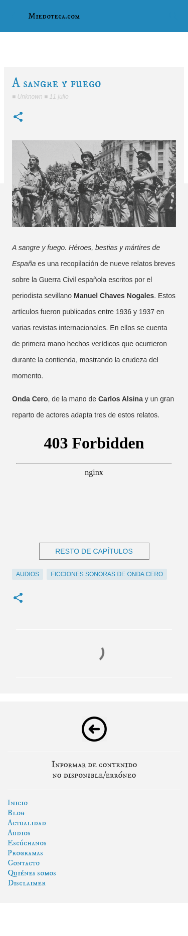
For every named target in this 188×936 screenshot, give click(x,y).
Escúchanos (27, 843)
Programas (25, 853)
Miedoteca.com (54, 16)
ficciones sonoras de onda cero (107, 574)
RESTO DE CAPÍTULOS (94, 551)
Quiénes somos (32, 873)
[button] (18, 117)
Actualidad (27, 823)
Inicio (18, 803)
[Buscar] (174, 16)
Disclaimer (27, 883)
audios (27, 574)
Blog (16, 813)
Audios (19, 833)
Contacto (24, 863)
